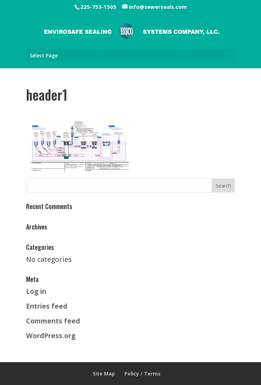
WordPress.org (50, 335)
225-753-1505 (98, 6)
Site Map (104, 373)
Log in (36, 291)
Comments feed (53, 321)
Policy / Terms (142, 373)
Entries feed (46, 306)
